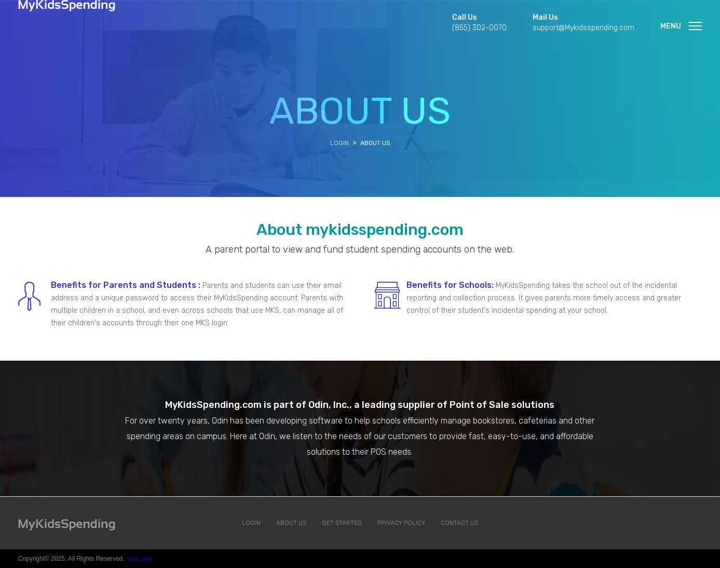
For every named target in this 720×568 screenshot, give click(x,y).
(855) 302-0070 (479, 27)
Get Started (342, 522)
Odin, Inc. (139, 558)
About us (291, 522)
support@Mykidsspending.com (583, 27)
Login (339, 143)
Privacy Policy (401, 522)
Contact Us (459, 522)
